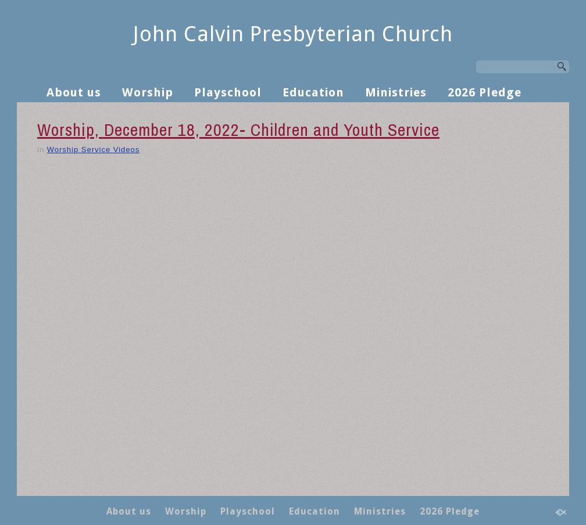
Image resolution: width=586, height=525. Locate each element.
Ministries (396, 92)
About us (74, 92)
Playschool (228, 92)
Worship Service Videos (93, 149)
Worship (147, 92)
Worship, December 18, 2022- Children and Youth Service (238, 129)
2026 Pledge (484, 92)
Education (313, 92)
